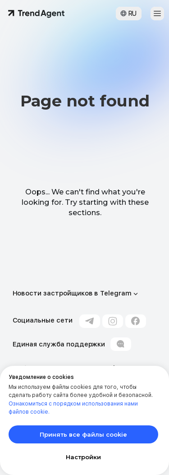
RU (132, 13)
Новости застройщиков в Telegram (72, 293)
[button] (157, 13)
